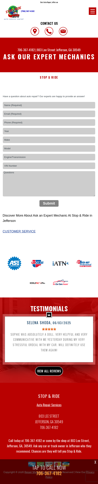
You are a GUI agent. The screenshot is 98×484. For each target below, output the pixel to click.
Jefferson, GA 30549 (68, 50)
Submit (49, 203)
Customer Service (19, 231)
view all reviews (49, 374)
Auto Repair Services (49, 408)
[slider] (49, 332)
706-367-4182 (26, 50)
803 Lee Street (46, 50)
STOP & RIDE (49, 77)
